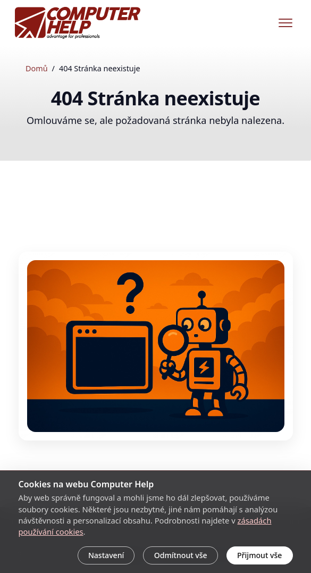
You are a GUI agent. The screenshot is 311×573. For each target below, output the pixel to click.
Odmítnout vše (180, 555)
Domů (37, 68)
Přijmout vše (259, 555)
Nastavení (106, 555)
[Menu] (285, 23)
